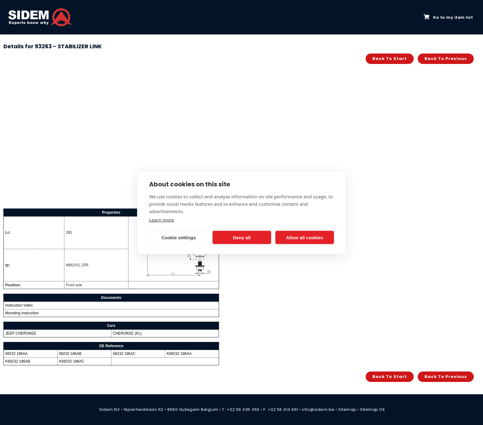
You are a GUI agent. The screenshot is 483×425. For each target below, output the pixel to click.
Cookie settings (178, 237)
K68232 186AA (179, 354)
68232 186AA (16, 354)
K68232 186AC (71, 361)
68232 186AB (70, 354)
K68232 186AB (17, 361)
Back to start (389, 59)
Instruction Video (19, 305)
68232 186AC (124, 354)
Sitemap (347, 409)
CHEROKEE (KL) (127, 333)
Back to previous (445, 59)
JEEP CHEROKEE (20, 333)
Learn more (161, 220)
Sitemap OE (372, 409)
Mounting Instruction (22, 313)
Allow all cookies (304, 237)
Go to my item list (448, 17)
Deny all (242, 237)
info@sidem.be (318, 409)
